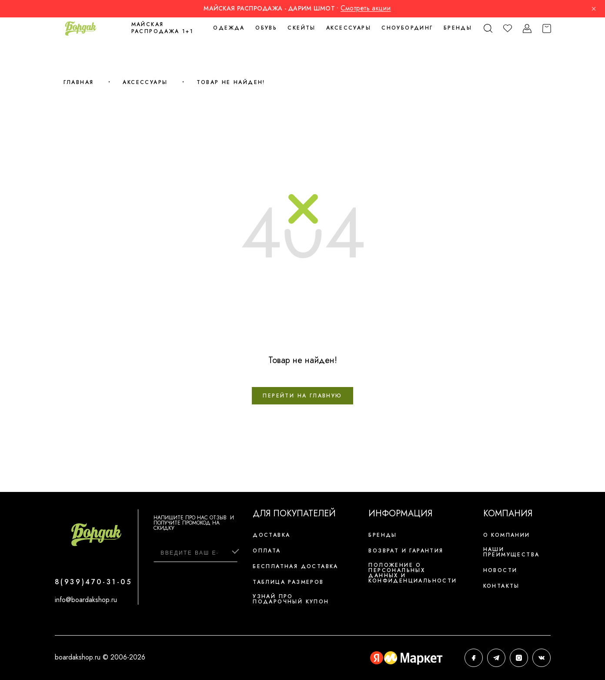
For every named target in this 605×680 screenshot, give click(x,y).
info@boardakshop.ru (86, 600)
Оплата (267, 550)
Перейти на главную (302, 396)
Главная (79, 82)
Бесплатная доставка (295, 566)
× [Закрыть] (593, 8)
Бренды (458, 28)
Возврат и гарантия (405, 550)
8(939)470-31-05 (93, 582)
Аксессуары (145, 82)
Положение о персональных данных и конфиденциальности (412, 572)
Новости (500, 570)
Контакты (501, 586)
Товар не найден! (231, 82)
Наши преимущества (511, 552)
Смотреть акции (366, 8)
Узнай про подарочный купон (291, 599)
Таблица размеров (288, 582)
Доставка (271, 535)
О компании (506, 535)
